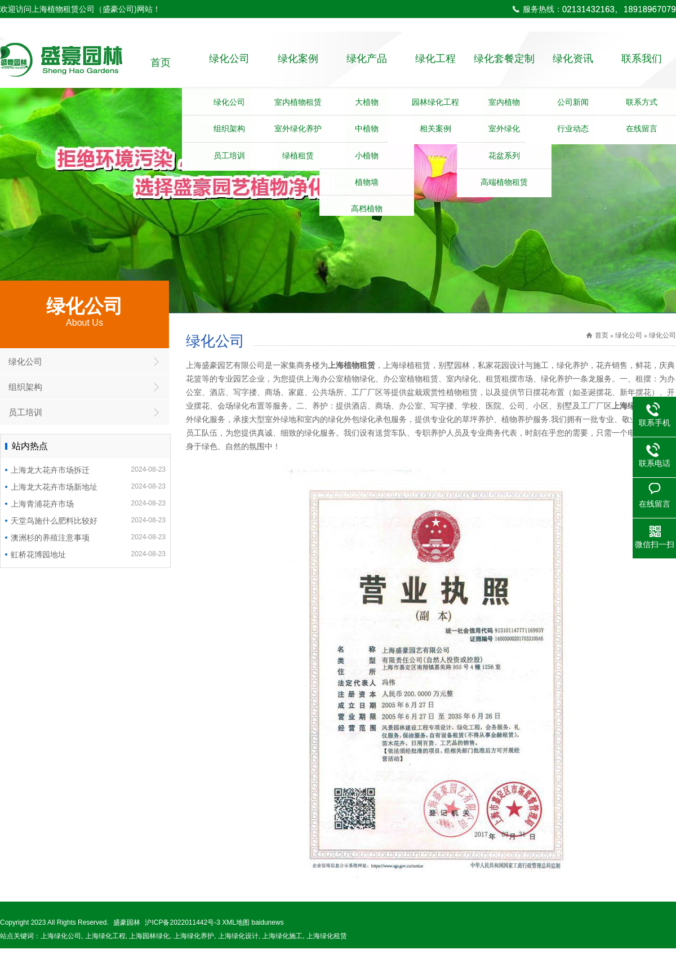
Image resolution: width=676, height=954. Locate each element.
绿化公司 (229, 62)
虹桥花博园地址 (88, 559)
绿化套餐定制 (504, 62)
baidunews (267, 928)
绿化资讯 (573, 62)
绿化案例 (298, 62)
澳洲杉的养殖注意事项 (88, 543)
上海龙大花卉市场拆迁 (88, 475)
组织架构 (25, 392)
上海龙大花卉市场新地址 (88, 492)
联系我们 (641, 62)
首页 (160, 62)
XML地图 (236, 928)
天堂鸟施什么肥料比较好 (88, 526)
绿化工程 (435, 62)
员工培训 (25, 418)
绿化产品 (366, 62)
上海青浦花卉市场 (88, 509)
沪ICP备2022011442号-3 (182, 928)
